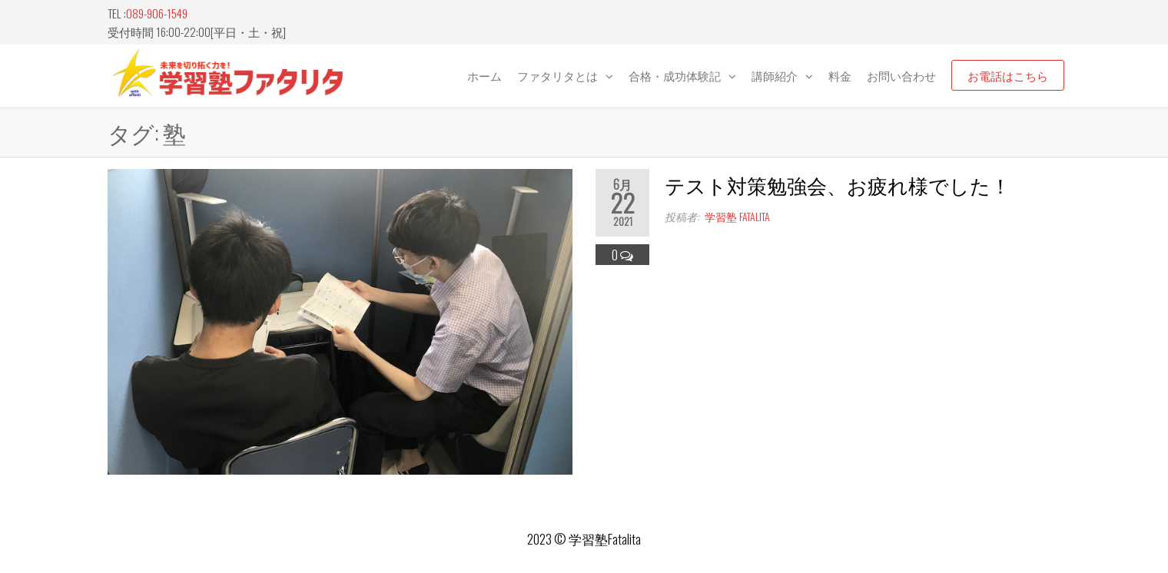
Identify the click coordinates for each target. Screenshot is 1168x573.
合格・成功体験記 (675, 75)
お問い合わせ (901, 75)
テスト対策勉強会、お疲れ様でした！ (837, 185)
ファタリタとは (557, 75)
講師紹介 (775, 75)
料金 (839, 75)
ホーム (484, 75)
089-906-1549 (156, 13)
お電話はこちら (1007, 75)
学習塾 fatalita (737, 216)
